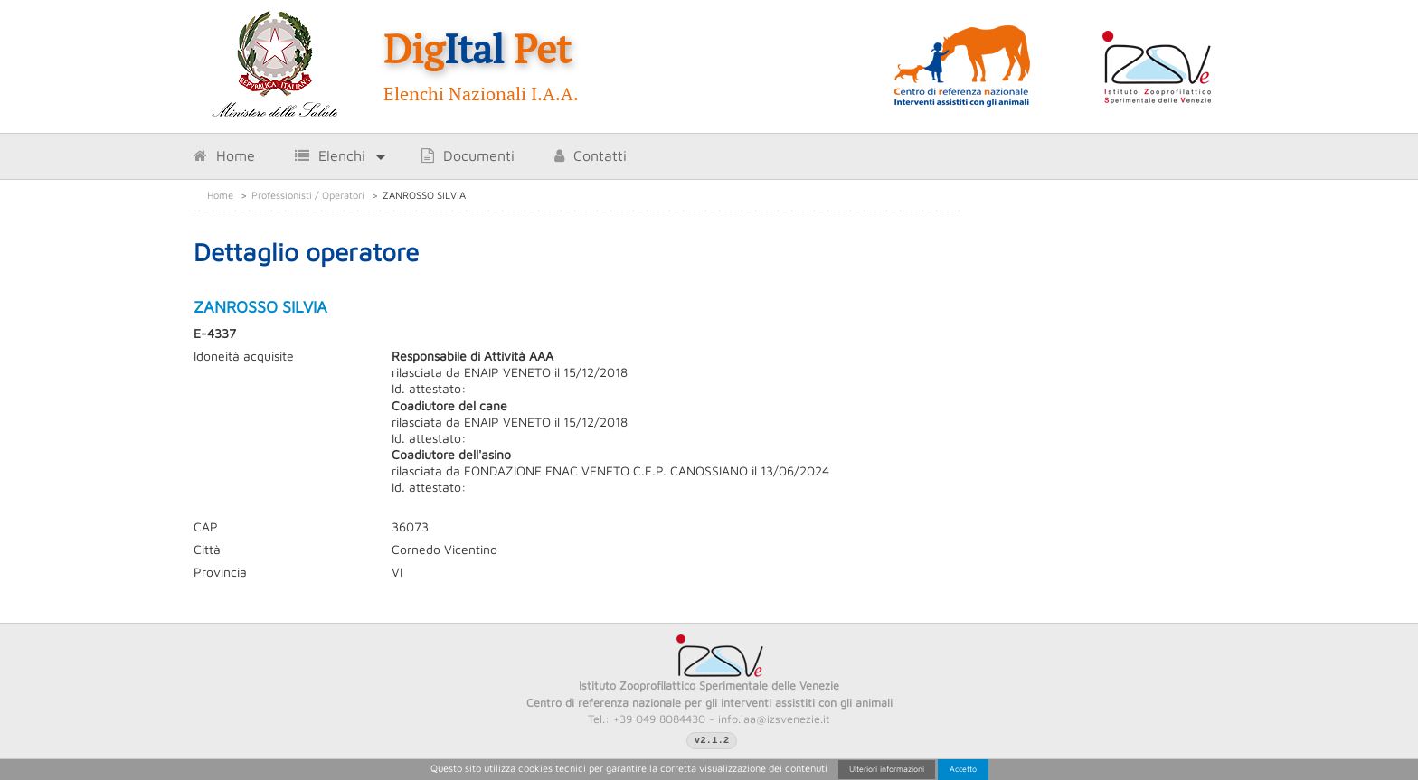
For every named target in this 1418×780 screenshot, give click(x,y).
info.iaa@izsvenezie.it (774, 719)
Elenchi (330, 155)
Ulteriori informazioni (886, 769)
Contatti (590, 155)
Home (224, 155)
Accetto (963, 769)
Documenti (468, 155)
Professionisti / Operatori (307, 195)
